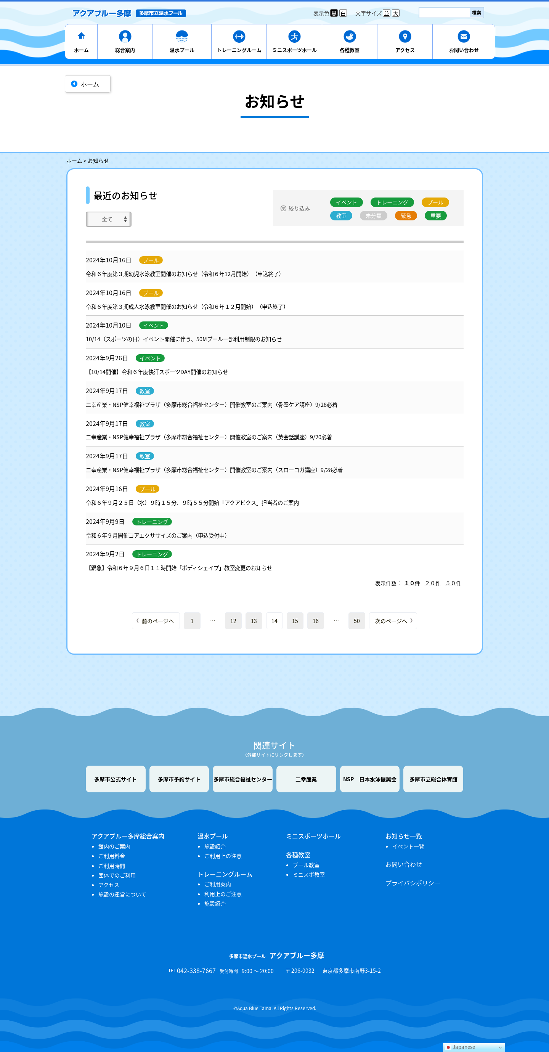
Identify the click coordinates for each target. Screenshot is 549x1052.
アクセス (405, 49)
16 (316, 621)
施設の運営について (122, 894)
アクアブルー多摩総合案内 (128, 835)
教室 (341, 215)
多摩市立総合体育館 (433, 779)
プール (435, 202)
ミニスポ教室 (309, 874)
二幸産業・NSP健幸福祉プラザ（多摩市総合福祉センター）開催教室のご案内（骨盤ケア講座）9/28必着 (211, 404)
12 (233, 621)
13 (254, 621)
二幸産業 (306, 779)
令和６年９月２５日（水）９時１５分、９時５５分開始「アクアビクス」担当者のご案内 (192, 502)
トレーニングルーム (239, 49)
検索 (476, 12)
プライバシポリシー (412, 882)
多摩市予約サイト (179, 779)
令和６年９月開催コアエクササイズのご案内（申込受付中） (158, 535)
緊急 (406, 215)
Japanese (460, 1046)
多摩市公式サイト (115, 779)
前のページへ (158, 621)
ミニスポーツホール (294, 49)
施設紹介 (215, 846)
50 (357, 621)
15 (295, 621)
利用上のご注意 (223, 894)
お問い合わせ (464, 49)
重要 (435, 215)
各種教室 (350, 49)
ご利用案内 (217, 884)
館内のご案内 (114, 846)
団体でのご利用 (117, 875)
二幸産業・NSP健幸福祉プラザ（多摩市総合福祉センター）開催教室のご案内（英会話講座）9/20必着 (209, 437)
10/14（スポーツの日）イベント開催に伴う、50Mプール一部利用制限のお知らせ (184, 339)
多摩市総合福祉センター (243, 779)
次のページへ (391, 621)
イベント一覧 (408, 846)
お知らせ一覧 (403, 835)
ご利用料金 (111, 855)
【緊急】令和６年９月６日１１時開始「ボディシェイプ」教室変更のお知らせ (179, 568)
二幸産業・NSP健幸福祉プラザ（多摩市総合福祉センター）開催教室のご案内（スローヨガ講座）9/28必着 (214, 470)
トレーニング (392, 202)
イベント (346, 202)
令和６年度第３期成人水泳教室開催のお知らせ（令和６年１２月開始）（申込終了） (187, 306)
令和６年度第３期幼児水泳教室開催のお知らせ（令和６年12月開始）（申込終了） (185, 274)
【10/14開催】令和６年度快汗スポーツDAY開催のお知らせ (157, 372)
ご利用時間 (111, 865)
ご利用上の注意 (223, 855)
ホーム (81, 49)
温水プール (182, 49)
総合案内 (125, 49)
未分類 (374, 215)
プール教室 (306, 865)
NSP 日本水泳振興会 (369, 779)
